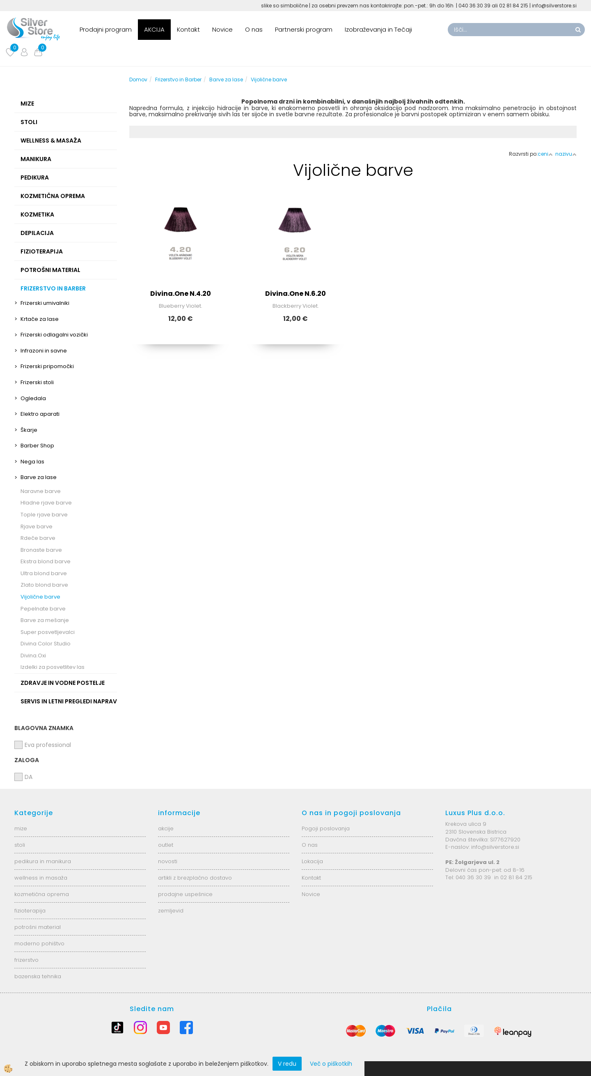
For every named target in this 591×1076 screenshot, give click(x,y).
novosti (167, 861)
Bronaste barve (41, 550)
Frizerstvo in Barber (178, 79)
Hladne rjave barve (46, 503)
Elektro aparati (40, 414)
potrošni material (37, 927)
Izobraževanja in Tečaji (378, 29)
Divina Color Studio (46, 643)
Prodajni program (106, 29)
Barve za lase (39, 477)
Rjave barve (37, 526)
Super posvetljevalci (48, 632)
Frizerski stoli (37, 382)
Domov (138, 79)
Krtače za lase (40, 319)
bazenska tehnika (37, 976)
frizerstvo (26, 960)
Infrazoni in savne (44, 351)
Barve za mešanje (45, 620)
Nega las (32, 461)
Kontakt (188, 29)
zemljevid (170, 911)
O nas (254, 29)
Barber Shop (37, 445)
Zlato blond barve (44, 585)
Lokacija (312, 861)
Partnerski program (303, 29)
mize (20, 828)
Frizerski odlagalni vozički (54, 335)
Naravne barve (41, 491)
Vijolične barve (40, 597)
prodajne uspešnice (185, 894)
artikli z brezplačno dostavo (195, 878)
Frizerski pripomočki (47, 366)
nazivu (566, 153)
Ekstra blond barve (46, 561)
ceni (545, 153)
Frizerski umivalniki (45, 303)
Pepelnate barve (43, 609)
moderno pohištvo (39, 943)
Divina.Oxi (33, 655)
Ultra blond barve (44, 573)
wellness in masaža (40, 878)
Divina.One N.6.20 (295, 293)
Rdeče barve (38, 538)
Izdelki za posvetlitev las (53, 667)
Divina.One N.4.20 (180, 293)
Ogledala (33, 398)
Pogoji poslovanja (326, 828)
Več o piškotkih (331, 1064)
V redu (287, 1064)
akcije (166, 828)
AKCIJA (154, 29)
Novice (222, 29)
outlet (165, 845)
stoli (19, 845)
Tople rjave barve (44, 514)
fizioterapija (30, 911)
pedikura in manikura (42, 861)
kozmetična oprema (41, 894)
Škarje (29, 430)
